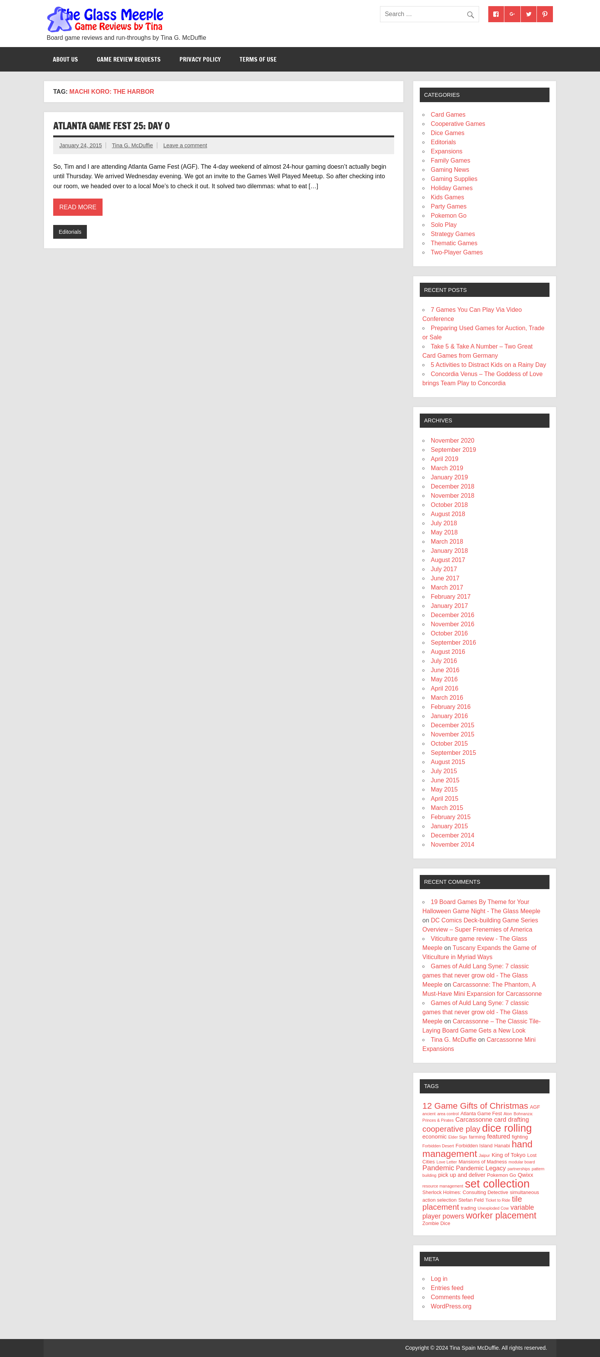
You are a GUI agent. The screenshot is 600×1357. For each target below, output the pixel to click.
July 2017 (444, 569)
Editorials (70, 232)
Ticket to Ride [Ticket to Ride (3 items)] (497, 1200)
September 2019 (453, 449)
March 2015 (447, 808)
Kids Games (447, 197)
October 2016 (449, 633)
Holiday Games (452, 188)
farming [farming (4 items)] (477, 1137)
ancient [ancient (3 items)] (428, 1113)
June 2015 (445, 780)
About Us (65, 59)
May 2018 (444, 532)
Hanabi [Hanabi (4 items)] (502, 1145)
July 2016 (444, 661)
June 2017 (445, 578)
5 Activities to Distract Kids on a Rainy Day (488, 365)
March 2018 (447, 541)
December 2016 (452, 615)
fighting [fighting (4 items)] (520, 1137)
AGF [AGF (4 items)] (535, 1107)
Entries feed (447, 1288)
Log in (439, 1279)
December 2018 (452, 486)
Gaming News (450, 169)
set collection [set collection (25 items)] (497, 1183)
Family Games (450, 160)
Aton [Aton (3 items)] (508, 1113)
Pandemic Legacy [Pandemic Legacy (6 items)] (481, 1168)
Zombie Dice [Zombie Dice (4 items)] (436, 1223)
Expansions (447, 151)
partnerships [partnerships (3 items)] (518, 1168)
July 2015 (444, 771)
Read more (77, 207)
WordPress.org (451, 1306)
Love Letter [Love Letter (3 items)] (447, 1162)
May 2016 (444, 679)
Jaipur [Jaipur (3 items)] (484, 1155)
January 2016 (449, 716)
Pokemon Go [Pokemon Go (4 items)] (501, 1175)
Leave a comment (185, 145)
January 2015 (449, 826)
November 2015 (452, 734)
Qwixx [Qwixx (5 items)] (525, 1175)
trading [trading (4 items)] (468, 1208)
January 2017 (449, 606)
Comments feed (452, 1297)
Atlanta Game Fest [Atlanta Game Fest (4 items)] (481, 1113)
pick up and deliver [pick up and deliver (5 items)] (461, 1175)
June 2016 (445, 670)
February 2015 (451, 817)
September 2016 (453, 642)
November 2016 (452, 624)
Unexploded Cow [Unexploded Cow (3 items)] (493, 1208)
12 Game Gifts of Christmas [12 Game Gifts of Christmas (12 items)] (475, 1106)
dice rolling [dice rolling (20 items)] (507, 1128)
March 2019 (447, 468)
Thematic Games (454, 243)
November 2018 (452, 495)
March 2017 (447, 587)
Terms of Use (258, 59)
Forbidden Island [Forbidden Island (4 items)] (474, 1145)
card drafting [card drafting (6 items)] (511, 1119)
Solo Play (444, 225)
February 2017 (451, 596)
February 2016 (451, 707)
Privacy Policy (200, 59)
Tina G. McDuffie (132, 145)
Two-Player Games (457, 252)
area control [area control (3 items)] (448, 1113)
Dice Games (448, 133)
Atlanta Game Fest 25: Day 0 (111, 125)
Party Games (448, 206)
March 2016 (447, 697)
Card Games (448, 114)
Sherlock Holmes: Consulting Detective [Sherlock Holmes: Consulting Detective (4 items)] (465, 1192)
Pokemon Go (448, 215)
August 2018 (448, 514)
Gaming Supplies (454, 179)
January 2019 (449, 477)
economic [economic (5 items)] (434, 1137)
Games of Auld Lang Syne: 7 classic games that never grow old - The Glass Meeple (475, 975)
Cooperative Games (458, 124)
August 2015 (448, 762)
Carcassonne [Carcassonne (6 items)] (473, 1119)
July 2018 (444, 523)
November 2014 (452, 844)
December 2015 (452, 725)
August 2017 (448, 560)
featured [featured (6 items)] (498, 1136)
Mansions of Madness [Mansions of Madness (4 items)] (482, 1162)
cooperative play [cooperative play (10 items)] (451, 1128)
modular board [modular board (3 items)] (522, 1162)
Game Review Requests (129, 59)
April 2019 (444, 459)
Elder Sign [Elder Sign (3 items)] (457, 1137)
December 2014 (452, 835)
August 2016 (448, 651)
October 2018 (449, 505)
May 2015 (444, 789)
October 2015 (449, 743)
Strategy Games (453, 234)
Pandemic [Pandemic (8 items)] (438, 1168)
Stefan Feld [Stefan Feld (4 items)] (471, 1200)
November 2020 (452, 440)
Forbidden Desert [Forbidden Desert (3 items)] (438, 1146)
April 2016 (444, 688)
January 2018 (449, 550)
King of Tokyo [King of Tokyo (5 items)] (509, 1155)
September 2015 (453, 752)
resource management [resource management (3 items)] (442, 1186)
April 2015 (444, 798)
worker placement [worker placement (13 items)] (501, 1215)
